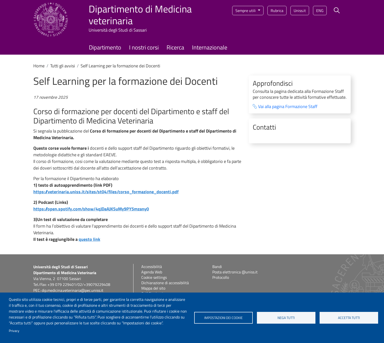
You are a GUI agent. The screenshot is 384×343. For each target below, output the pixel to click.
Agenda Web (151, 272)
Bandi (217, 266)
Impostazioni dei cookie (223, 317)
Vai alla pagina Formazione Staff (287, 107)
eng (320, 10)
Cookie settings (154, 277)
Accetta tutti (349, 317)
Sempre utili (246, 10)
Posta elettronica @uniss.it (235, 272)
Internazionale (209, 47)
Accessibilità (151, 266)
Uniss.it (300, 10)
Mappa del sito (153, 288)
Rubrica (277, 10)
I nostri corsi (144, 47)
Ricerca (175, 47)
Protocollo (220, 277)
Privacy (14, 330)
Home (39, 65)
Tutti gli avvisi (62, 65)
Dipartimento (105, 47)
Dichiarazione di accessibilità (165, 282)
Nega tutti (286, 317)
